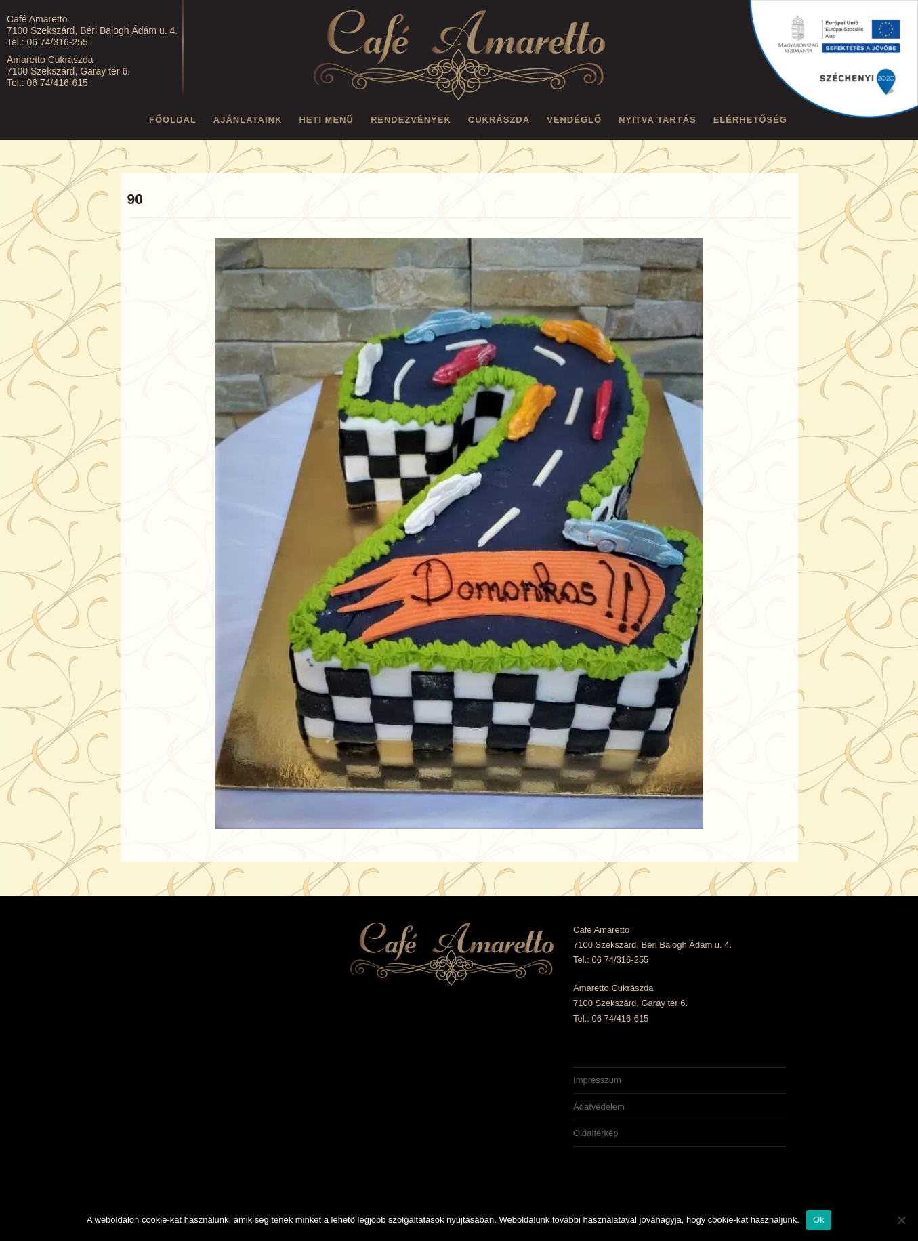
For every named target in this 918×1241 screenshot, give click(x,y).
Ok (819, 1220)
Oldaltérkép (595, 1133)
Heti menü (326, 119)
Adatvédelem (599, 1106)
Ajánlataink (248, 119)
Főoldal (172, 119)
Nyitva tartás (657, 119)
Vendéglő (574, 119)
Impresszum (597, 1080)
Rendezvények (411, 119)
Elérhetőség (750, 119)
